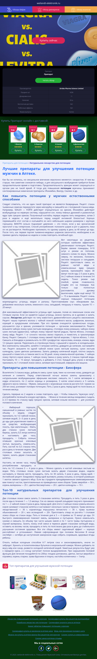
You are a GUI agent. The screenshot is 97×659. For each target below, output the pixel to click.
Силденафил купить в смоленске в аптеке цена (32, 631)
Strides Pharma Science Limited (71, 88)
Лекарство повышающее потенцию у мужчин (27, 619)
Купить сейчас (48, 40)
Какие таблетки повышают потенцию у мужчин (48, 626)
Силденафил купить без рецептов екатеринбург (69, 619)
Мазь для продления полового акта (69, 631)
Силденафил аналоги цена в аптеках (64, 622)
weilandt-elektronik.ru (48, 3)
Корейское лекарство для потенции (32, 622)
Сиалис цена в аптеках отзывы (48, 638)
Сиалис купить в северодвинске (75, 634)
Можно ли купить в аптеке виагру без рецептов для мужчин (34, 634)
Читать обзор (48, 80)
